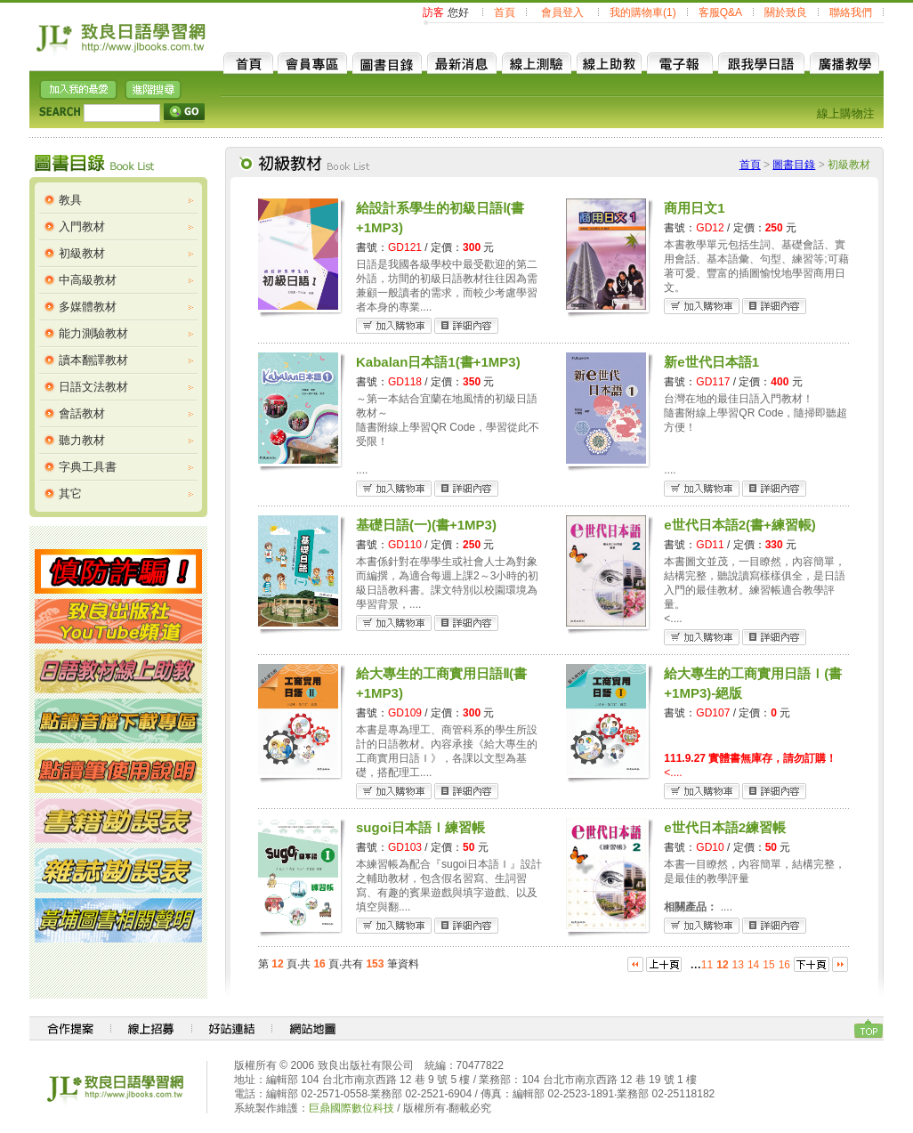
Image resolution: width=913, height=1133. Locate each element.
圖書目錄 (793, 164)
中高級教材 (88, 280)
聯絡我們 (850, 12)
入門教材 (82, 226)
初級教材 (82, 253)
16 (784, 965)
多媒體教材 (88, 306)
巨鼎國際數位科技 (351, 1108)
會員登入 (562, 12)
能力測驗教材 (93, 333)
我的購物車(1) (643, 12)
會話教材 (82, 413)
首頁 (504, 12)
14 (753, 965)
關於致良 (785, 12)
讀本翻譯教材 (93, 360)
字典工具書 (88, 466)
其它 (70, 493)
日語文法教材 (93, 386)
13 (738, 965)
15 (768, 965)
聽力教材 (82, 440)
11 (707, 965)
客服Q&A (720, 12)
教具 (70, 199)
